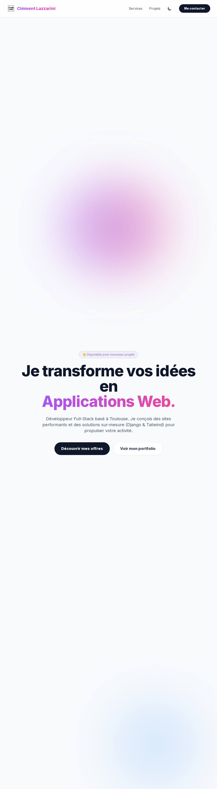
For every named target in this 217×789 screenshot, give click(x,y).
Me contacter (194, 8)
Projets (154, 8)
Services (135, 8)
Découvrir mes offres (82, 448)
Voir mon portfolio (138, 448)
